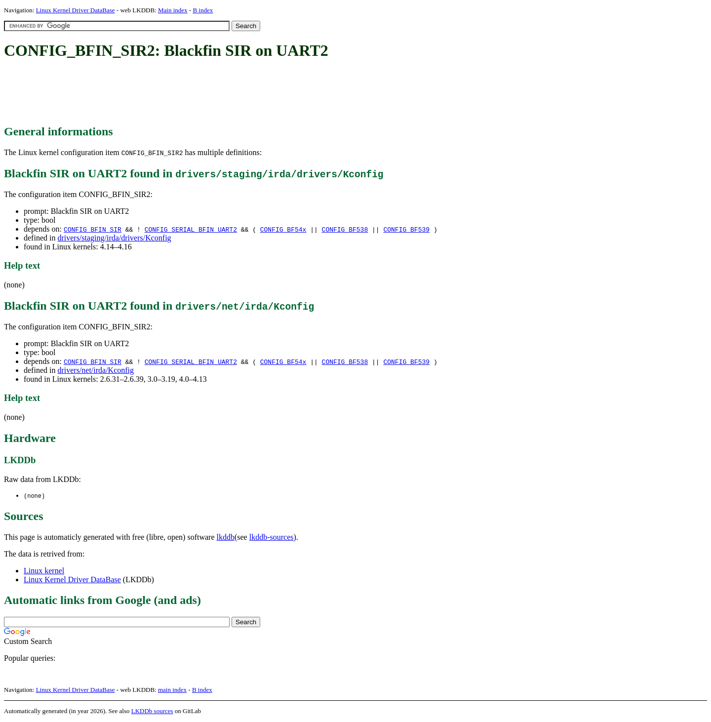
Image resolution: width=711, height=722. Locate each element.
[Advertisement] (183, 93)
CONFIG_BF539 (406, 229)
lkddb (226, 537)
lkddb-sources (271, 537)
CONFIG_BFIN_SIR (92, 229)
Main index (173, 10)
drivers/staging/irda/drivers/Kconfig (114, 238)
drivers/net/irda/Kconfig (95, 370)
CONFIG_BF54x (283, 229)
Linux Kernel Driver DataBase (75, 10)
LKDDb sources (152, 711)
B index (203, 10)
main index (172, 690)
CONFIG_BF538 (345, 229)
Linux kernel (44, 571)
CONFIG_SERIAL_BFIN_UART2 (191, 229)
